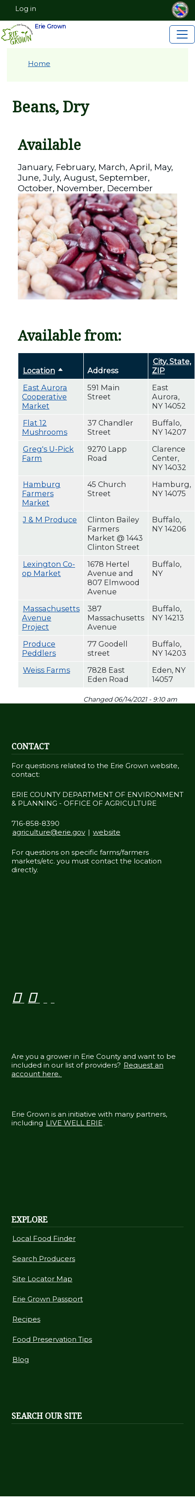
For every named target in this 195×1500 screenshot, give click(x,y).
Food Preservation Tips (52, 1339)
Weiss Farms (46, 670)
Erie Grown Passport (47, 1299)
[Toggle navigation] (182, 34)
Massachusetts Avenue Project (51, 617)
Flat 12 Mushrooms (44, 427)
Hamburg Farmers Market (41, 493)
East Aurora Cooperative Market (44, 396)
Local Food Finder (44, 1238)
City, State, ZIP (171, 366)
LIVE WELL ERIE (74, 1122)
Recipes (26, 1319)
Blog (20, 1359)
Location (44, 370)
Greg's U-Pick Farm (48, 453)
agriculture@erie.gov (48, 832)
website (106, 832)
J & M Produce (50, 519)
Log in (25, 9)
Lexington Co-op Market (48, 568)
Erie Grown (33, 34)
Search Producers (43, 1258)
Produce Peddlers (39, 648)
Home (39, 63)
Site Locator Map (42, 1278)
